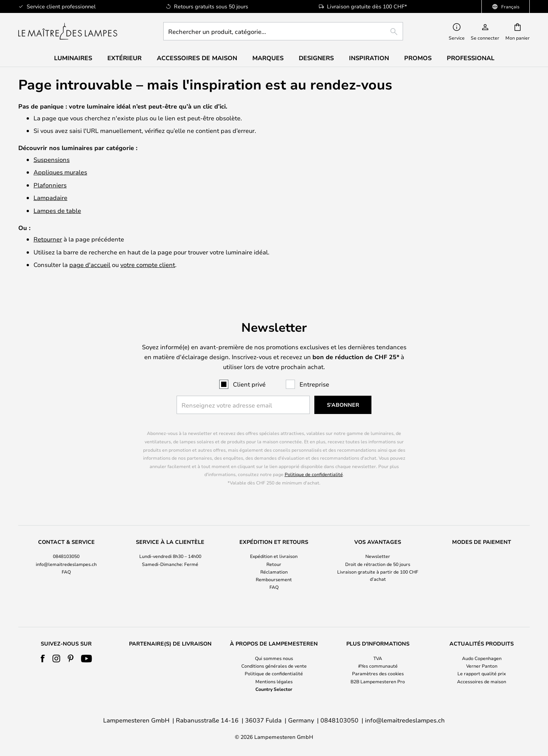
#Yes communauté (378, 666)
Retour (273, 564)
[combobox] (283, 31)
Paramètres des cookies (378, 674)
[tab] (66, 565)
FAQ (66, 572)
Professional (470, 58)
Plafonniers (50, 185)
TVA (377, 658)
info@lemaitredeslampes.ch (66, 564)
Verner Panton (481, 666)
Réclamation (274, 572)
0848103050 (66, 556)
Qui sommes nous (274, 658)
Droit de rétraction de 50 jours (377, 564)
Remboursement (274, 579)
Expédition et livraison (274, 556)
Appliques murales (60, 172)
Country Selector (273, 689)
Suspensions (51, 159)
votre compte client (147, 265)
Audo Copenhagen (482, 658)
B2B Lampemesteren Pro (377, 681)
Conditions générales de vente (274, 666)
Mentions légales (274, 681)
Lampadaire (50, 197)
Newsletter (377, 556)
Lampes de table (57, 210)
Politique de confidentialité (314, 474)
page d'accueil (89, 265)
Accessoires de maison (481, 681)
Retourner (47, 239)
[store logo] (67, 31)
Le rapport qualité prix (481, 674)
